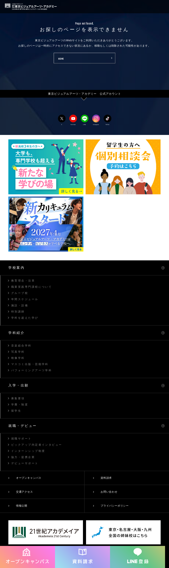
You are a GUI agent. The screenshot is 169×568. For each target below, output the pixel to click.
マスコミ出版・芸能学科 (30, 364)
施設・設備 (19, 305)
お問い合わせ (109, 491)
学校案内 (16, 267)
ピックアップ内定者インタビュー (36, 444)
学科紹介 (16, 333)
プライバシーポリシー (115, 505)
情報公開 (21, 505)
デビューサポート (25, 463)
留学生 (16, 410)
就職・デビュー (22, 426)
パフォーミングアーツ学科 (31, 370)
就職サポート (21, 438)
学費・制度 (19, 404)
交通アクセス (24, 491)
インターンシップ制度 (28, 451)
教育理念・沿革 (23, 280)
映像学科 (18, 358)
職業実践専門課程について (31, 286)
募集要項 (18, 398)
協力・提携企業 (23, 457)
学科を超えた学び (25, 317)
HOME (61, 59)
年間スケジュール (25, 299)
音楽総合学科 (21, 345)
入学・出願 (18, 385)
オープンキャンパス (28, 477)
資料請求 (106, 477)
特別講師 (18, 311)
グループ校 (19, 293)
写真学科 (18, 351)
